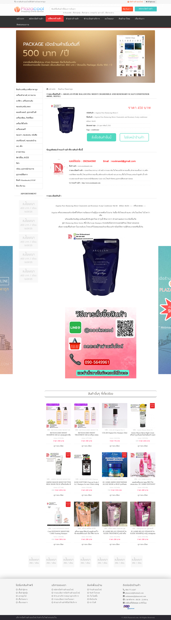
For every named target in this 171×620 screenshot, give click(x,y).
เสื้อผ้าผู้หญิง (77, 13)
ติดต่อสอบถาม (23, 25)
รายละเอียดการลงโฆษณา (63, 599)
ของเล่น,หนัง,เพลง (23, 107)
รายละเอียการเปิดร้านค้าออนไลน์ (66, 593)
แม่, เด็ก (19, 146)
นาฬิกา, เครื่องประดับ (24, 101)
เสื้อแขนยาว (22, 602)
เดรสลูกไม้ (93, 13)
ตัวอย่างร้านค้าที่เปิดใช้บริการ (64, 602)
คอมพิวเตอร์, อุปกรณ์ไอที (26, 112)
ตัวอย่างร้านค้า (72, 19)
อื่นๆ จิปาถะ (20, 186)
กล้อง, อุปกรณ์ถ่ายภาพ (25, 169)
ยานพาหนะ (20, 152)
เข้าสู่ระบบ (150, 2)
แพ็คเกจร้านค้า (54, 19)
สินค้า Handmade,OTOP (26, 180)
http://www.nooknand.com (91, 183)
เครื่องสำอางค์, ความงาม (26, 95)
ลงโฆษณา (109, 19)
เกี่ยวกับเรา (139, 19)
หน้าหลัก (50, 89)
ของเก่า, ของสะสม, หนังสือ (26, 135)
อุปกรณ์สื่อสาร (22, 175)
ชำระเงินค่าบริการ (92, 19)
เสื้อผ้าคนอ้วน (109, 13)
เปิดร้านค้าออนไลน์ (135, 2)
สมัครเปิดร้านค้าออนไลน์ (62, 590)
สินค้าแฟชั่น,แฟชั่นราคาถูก (27, 90)
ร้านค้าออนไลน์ (94, 590)
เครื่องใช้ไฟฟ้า (22, 124)
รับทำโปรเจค (93, 593)
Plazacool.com (133, 617)
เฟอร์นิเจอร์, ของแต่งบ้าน (26, 141)
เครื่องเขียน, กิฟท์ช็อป (24, 118)
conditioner (95, 130)
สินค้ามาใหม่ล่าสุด (65, 89)
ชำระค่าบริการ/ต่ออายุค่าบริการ (65, 596)
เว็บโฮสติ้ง (92, 596)
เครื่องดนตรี (21, 129)
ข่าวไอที (91, 602)
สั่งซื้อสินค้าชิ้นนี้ (101, 137)
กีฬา (17, 163)
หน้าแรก (20, 19)
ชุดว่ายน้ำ (101, 13)
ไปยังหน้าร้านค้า (134, 137)
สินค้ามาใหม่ (124, 19)
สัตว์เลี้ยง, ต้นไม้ (22, 158)
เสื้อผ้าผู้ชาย (85, 13)
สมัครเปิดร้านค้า (146, 9)
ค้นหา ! (127, 9)
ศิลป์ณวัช (92, 599)
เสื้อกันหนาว (22, 599)
